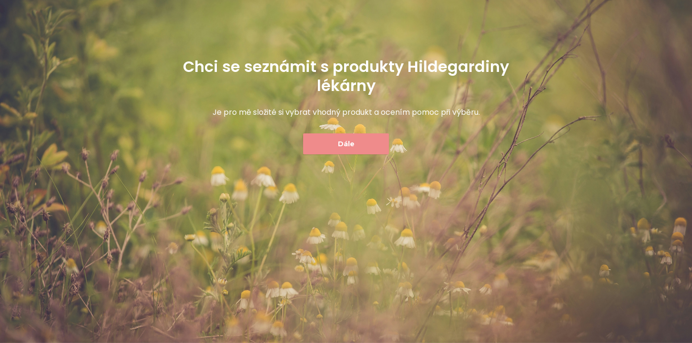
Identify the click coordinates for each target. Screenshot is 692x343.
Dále (346, 144)
